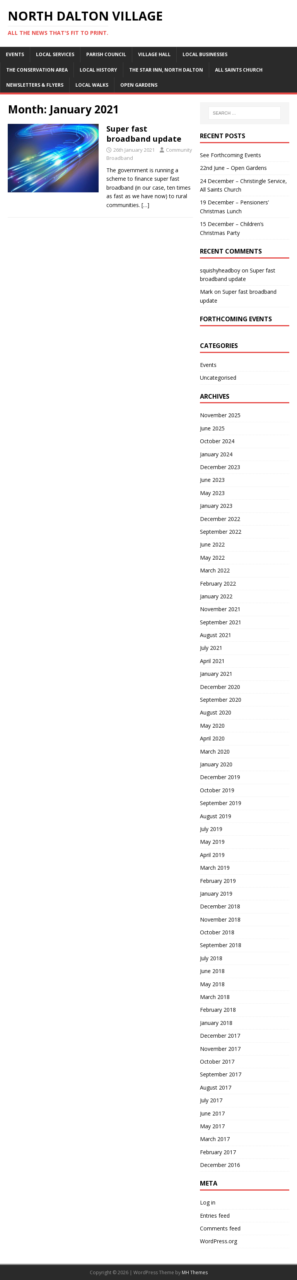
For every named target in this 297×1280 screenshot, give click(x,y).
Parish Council (106, 54)
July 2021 (211, 647)
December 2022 (220, 519)
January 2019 (216, 893)
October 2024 (217, 441)
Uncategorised (218, 377)
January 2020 (216, 764)
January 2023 (216, 505)
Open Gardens (138, 85)
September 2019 (220, 803)
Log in (207, 1202)
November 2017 (220, 1048)
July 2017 (211, 1100)
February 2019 (218, 880)
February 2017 (218, 1152)
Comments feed (220, 1228)
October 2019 (217, 790)
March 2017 (215, 1139)
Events (15, 54)
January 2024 (216, 454)
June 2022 (212, 544)
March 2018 (215, 997)
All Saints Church (239, 70)
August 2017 (215, 1087)
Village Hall (154, 54)
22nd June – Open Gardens (233, 167)
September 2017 (220, 1074)
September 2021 (220, 622)
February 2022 (218, 583)
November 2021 (220, 609)
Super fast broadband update (143, 133)
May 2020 (212, 725)
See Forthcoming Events (230, 155)
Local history (98, 70)
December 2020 (220, 687)
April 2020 (212, 738)
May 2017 (212, 1126)
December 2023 (220, 467)
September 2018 (220, 945)
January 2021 (216, 673)
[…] (145, 205)
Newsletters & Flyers (34, 85)
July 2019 (211, 829)
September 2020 (220, 699)
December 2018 (220, 906)
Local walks (91, 85)
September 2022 (220, 531)
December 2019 (220, 777)
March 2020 (215, 751)
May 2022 (212, 557)
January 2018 (216, 1022)
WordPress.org (218, 1241)
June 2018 (212, 971)
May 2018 (212, 984)
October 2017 (217, 1061)
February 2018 (218, 1009)
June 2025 (212, 428)
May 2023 (212, 493)
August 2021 (215, 635)
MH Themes (195, 1272)
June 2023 (212, 479)
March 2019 (215, 867)
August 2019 (215, 816)
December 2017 (220, 1035)
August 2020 (215, 712)
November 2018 (220, 919)
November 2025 (220, 415)
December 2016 (220, 1165)
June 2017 (212, 1113)
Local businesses (205, 54)
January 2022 (216, 596)
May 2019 (212, 841)
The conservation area (37, 70)
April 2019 (212, 854)
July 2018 (211, 958)
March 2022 (215, 570)
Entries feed (215, 1215)
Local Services (55, 54)
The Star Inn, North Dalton (166, 70)
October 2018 (217, 932)
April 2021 (212, 661)
